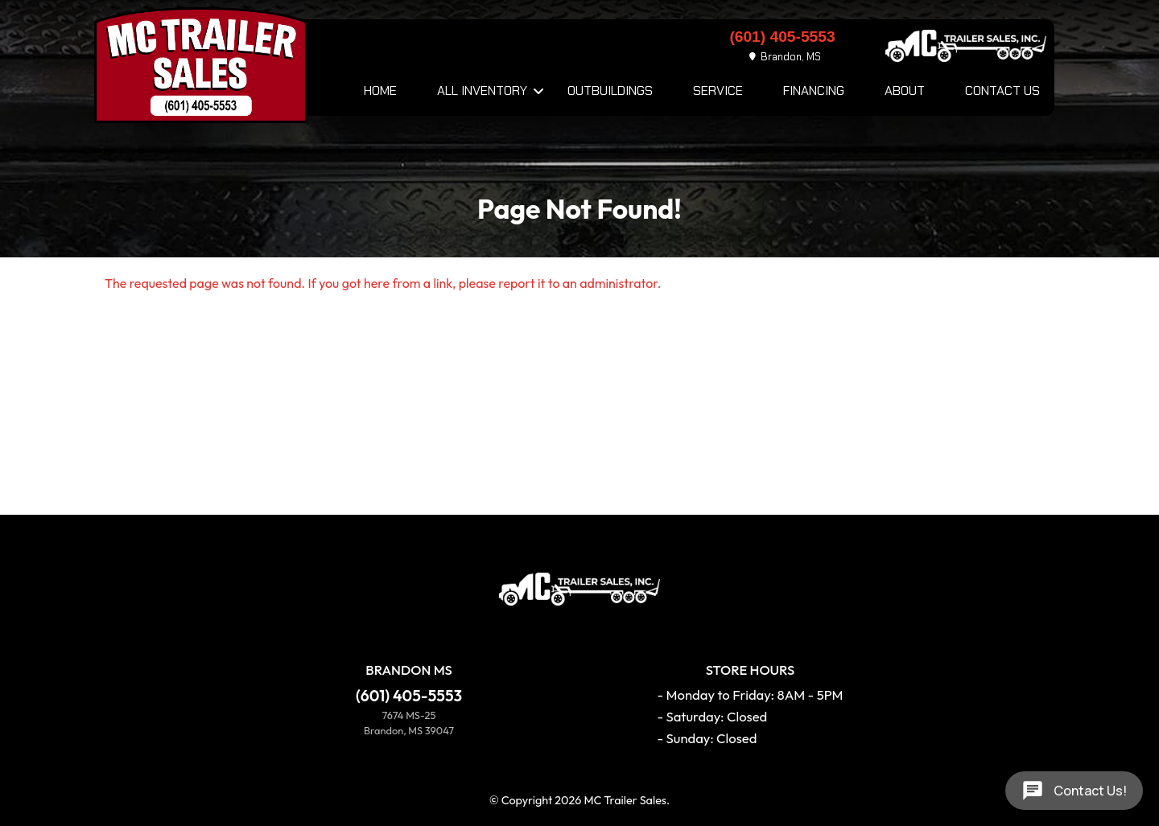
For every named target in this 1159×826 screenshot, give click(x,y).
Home (380, 90)
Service (718, 90)
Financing (813, 90)
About (905, 90)
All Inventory (482, 90)
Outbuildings (610, 90)
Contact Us (1002, 90)
